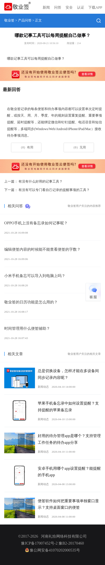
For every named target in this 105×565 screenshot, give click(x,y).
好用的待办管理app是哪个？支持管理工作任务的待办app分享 (69, 439)
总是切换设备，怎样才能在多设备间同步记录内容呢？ (68, 374)
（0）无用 (79, 147)
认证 (80, 7)
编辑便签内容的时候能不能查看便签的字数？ (42, 249)
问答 (57, 7)
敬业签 (9, 20)
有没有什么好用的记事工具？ (40, 181)
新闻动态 (43, 386)
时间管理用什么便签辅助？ (27, 328)
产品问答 (25, 20)
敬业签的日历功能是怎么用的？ (31, 302)
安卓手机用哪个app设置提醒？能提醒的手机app (69, 471)
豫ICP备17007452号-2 (39, 543)
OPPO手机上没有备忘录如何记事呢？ (36, 223)
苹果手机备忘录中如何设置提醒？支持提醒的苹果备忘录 (68, 406)
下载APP (95, 7)
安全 (69, 7)
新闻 (46, 7)
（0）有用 (26, 147)
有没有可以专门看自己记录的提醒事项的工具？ (54, 190)
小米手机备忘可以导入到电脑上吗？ (34, 276)
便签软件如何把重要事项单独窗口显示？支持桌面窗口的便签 (68, 504)
